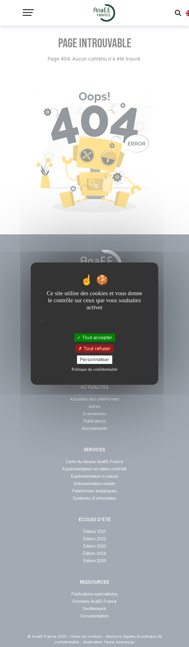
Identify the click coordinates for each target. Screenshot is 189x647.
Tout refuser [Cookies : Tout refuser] (94, 348)
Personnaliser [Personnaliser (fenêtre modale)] (94, 359)
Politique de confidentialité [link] (94, 369)
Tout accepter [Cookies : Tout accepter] (94, 337)
